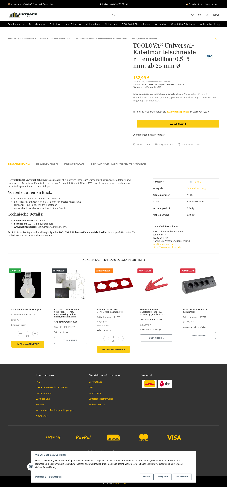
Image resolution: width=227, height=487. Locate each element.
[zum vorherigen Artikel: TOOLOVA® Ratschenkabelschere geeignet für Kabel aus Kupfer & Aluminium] (216, 38)
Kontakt (40, 404)
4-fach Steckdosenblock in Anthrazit (195, 310)
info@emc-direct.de (163, 244)
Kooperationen (44, 393)
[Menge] (28, 332)
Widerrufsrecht (97, 404)
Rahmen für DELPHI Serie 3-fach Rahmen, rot (109, 310)
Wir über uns (43, 398)
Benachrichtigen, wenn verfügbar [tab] (118, 163)
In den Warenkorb (28, 344)
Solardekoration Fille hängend (26, 309)
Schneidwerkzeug (196, 188)
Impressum (40, 477)
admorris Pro (119, 483)
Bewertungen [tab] (47, 163)
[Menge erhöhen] (35, 333)
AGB (91, 387)
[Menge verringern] (20, 333)
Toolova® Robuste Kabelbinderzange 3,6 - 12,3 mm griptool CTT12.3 (152, 312)
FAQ (38, 381)
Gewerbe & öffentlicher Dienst (52, 387)
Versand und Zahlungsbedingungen (55, 410)
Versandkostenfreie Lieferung (158, 82)
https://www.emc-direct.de (167, 247)
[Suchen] (113, 15)
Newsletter (41, 415)
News (216, 14)
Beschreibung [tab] (19, 163)
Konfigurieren (163, 477)
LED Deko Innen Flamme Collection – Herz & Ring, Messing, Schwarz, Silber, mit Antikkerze (66, 313)
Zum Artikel (70, 340)
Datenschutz (55, 477)
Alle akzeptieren (182, 477)
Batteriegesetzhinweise (101, 398)
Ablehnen (146, 477)
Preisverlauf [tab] (74, 163)
